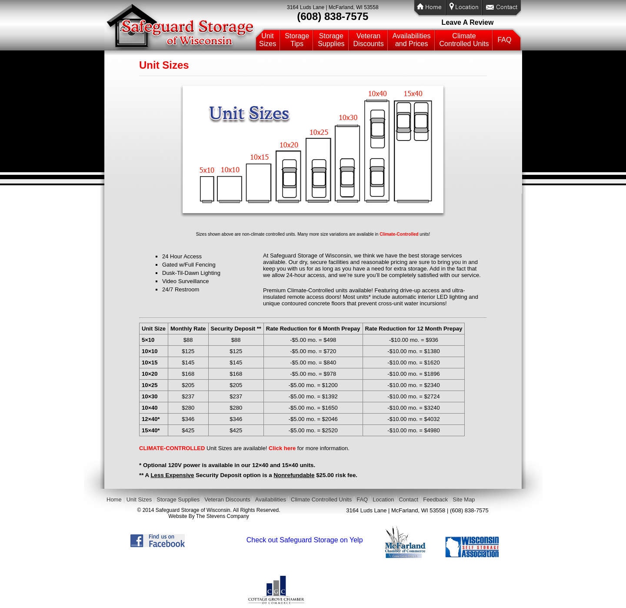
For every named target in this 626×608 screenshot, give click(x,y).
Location (383, 499)
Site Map (464, 499)
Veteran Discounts (227, 499)
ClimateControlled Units (464, 39)
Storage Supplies (178, 499)
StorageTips (297, 39)
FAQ (504, 39)
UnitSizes (267, 39)
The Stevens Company (222, 516)
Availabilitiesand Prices (412, 39)
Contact (408, 499)
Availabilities (270, 499)
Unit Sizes (139, 499)
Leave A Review (468, 22)
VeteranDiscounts (368, 39)
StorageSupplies (331, 39)
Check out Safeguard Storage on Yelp (304, 540)
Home (114, 499)
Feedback (435, 499)
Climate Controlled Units (321, 499)
